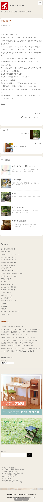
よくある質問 (6, 298)
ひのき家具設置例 (8, 249)
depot (4, 306)
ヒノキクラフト (36, 117)
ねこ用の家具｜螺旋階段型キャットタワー (14, 332)
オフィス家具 (6, 268)
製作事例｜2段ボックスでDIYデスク (12, 346)
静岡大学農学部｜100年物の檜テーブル (13, 337)
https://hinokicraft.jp (16, 482)
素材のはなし (6, 295)
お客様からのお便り (9, 276)
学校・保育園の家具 (8, 262)
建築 (4, 309)
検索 (29, 455)
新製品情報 (6, 279)
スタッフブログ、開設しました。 (23, 166)
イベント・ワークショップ (10, 254)
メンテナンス (6, 292)
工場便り (5, 303)
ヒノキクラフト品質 (8, 287)
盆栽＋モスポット (18, 207)
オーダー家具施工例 (9, 260)
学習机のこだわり (8, 290)
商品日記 (5, 282)
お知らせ (5, 252)
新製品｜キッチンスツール (9, 335)
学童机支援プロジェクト (10, 312)
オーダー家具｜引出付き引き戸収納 (12, 351)
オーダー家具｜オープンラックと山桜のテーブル (16, 329)
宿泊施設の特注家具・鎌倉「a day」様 (13, 343)
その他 (38, 113)
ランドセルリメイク (8, 257)
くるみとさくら (7, 284)
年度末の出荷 (16, 180)
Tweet (3, 104)
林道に (14, 194)
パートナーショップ (8, 301)
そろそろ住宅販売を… (19, 221)
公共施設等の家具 (8, 265)
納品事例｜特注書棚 (7, 326)
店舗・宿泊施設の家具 (9, 271)
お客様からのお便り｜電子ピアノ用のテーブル (15, 348)
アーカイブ (4, 360)
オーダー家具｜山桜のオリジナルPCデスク (14, 340)
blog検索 (3, 452)
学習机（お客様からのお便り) (12, 273)
